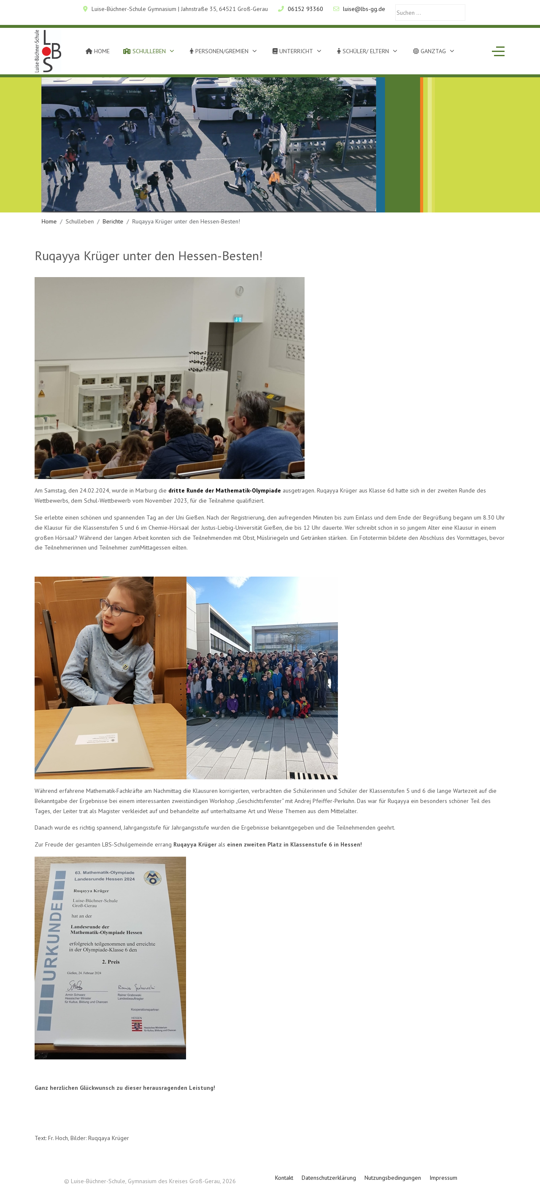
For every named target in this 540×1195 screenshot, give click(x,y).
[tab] (261, 195)
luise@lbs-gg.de (364, 9)
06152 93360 (305, 9)
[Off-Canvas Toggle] (498, 51)
